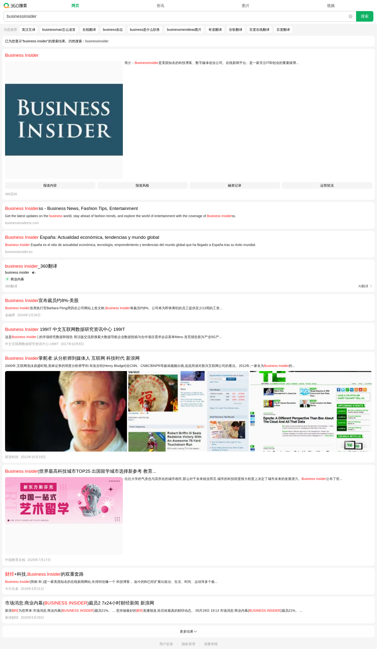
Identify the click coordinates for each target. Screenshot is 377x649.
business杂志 (113, 30)
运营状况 (327, 185)
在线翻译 (89, 30)
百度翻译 (283, 30)
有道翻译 (215, 30)
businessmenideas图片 (184, 30)
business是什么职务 (145, 30)
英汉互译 (28, 30)
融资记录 (234, 185)
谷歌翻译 (235, 30)
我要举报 (211, 644)
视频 (331, 6)
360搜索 (16, 5)
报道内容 (50, 185)
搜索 (365, 16)
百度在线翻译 (259, 30)
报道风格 (142, 185)
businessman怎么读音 (59, 30)
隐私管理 (188, 644)
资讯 (160, 6)
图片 (246, 6)
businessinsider (97, 41)
